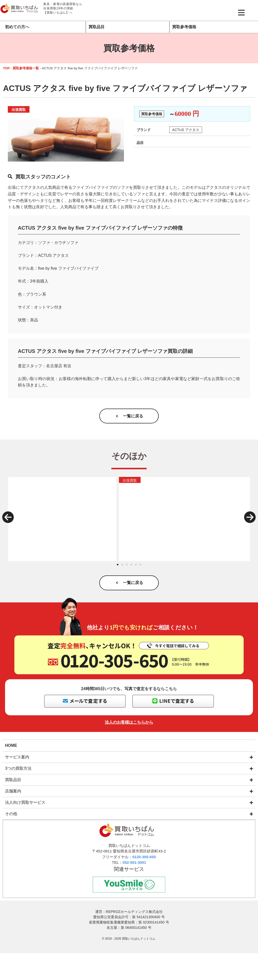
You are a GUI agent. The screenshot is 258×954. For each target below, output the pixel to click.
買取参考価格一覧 (26, 68)
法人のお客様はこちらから (129, 723)
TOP (6, 68)
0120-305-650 (144, 857)
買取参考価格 (184, 27)
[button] (8, 517)
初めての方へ (17, 27)
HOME (11, 746)
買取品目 (96, 27)
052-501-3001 (134, 863)
